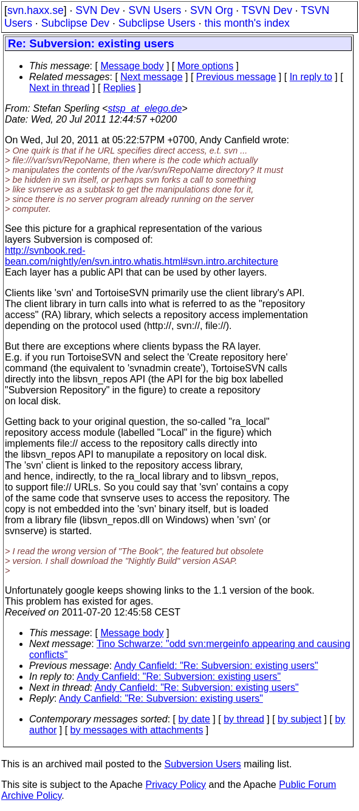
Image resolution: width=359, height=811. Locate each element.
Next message (151, 77)
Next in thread (59, 88)
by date (194, 719)
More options (205, 66)
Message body (131, 66)
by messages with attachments (136, 730)
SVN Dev (97, 10)
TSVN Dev (267, 10)
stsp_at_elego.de (145, 108)
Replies (119, 88)
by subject (299, 719)
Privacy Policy (175, 784)
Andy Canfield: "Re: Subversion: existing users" (216, 665)
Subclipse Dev (75, 23)
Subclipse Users (157, 23)
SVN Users (154, 10)
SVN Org (211, 10)
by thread (244, 719)
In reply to (311, 77)
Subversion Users (203, 764)
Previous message (236, 77)
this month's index (247, 23)
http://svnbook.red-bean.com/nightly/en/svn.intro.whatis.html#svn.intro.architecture (141, 255)
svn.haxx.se (35, 10)
